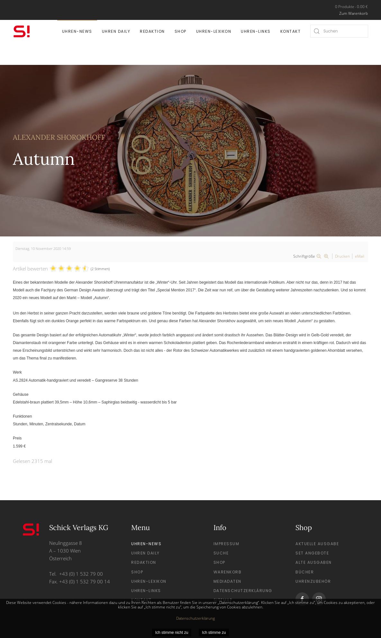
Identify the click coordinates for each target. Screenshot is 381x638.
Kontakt (290, 31)
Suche (221, 553)
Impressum (226, 543)
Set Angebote (312, 553)
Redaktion (152, 31)
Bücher (304, 572)
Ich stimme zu (214, 632)
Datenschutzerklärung (242, 590)
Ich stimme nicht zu (171, 632)
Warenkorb (227, 572)
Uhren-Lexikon (213, 31)
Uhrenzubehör (313, 581)
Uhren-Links (256, 31)
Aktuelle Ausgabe (317, 543)
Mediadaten (227, 581)
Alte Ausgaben (313, 562)
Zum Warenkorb (353, 13)
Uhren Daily (116, 31)
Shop (180, 31)
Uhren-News (77, 31)
